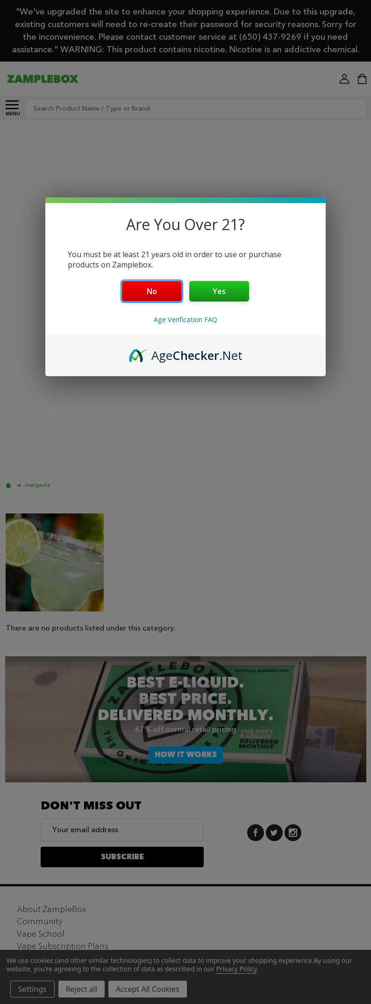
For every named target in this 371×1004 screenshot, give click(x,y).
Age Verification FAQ (185, 319)
